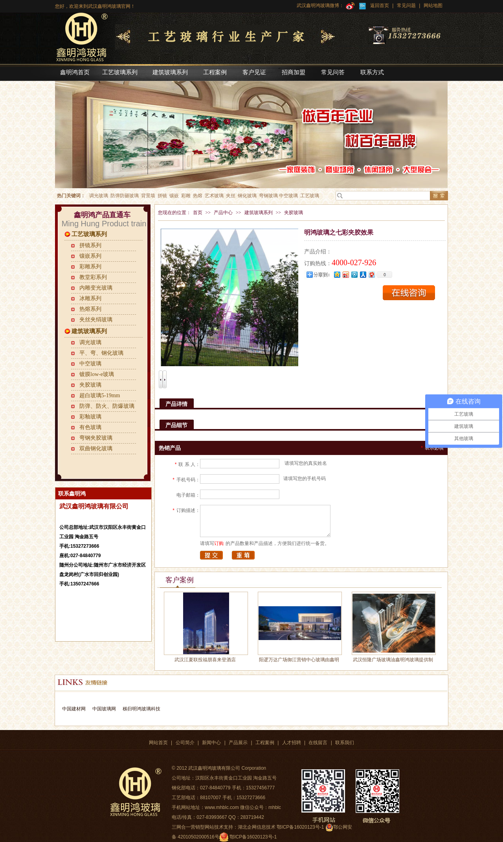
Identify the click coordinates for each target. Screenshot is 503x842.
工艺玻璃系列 (89, 234)
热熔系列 (90, 309)
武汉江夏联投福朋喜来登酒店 (205, 659)
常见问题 (406, 5)
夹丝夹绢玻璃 (95, 320)
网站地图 (432, 5)
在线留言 (317, 742)
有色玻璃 (90, 427)
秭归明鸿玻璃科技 (140, 709)
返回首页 (379, 5)
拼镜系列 (90, 245)
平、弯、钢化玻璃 (101, 353)
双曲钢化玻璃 (95, 448)
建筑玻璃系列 (89, 331)
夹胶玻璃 (90, 385)
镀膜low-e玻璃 (96, 374)
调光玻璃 (90, 342)
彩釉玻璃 (90, 417)
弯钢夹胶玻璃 (95, 438)
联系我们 (344, 742)
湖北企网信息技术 (256, 827)
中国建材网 (74, 709)
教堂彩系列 (93, 277)
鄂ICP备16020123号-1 (253, 837)
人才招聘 (291, 742)
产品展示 (238, 742)
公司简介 (185, 742)
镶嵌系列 (90, 256)
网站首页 (158, 742)
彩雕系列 (90, 267)
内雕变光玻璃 (95, 288)
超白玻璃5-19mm (99, 395)
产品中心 (223, 212)
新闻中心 (211, 742)
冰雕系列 (90, 298)
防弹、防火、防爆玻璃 (106, 406)
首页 (197, 212)
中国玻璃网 (104, 709)
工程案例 (264, 742)
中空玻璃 (90, 364)
